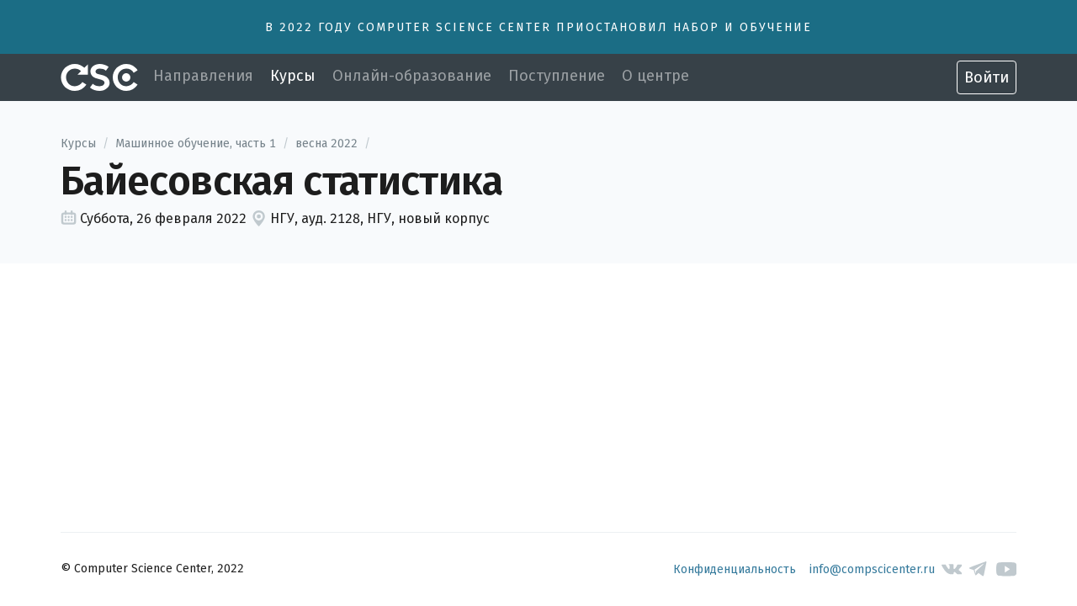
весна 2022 (326, 143)
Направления (203, 75)
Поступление (556, 75)
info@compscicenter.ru (872, 569)
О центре (655, 75)
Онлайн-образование (411, 75)
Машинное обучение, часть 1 (195, 143)
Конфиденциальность (734, 569)
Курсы (293, 75)
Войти (986, 77)
